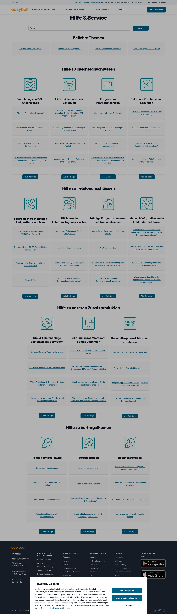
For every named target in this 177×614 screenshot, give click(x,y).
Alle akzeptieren (127, 590)
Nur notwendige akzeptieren (127, 598)
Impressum (70, 608)
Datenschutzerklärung (50, 608)
